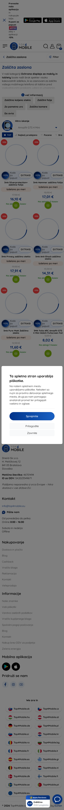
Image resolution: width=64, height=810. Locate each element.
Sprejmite (32, 416)
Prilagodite (32, 426)
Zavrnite (32, 433)
